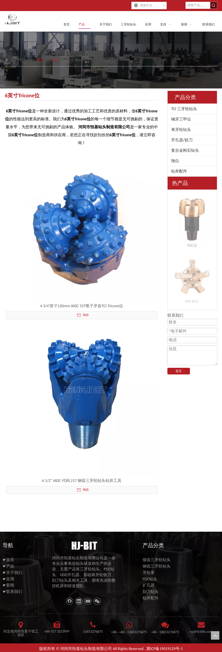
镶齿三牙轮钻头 (156, 559)
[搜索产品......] (198, 5)
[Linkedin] (78, 601)
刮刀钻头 (151, 591)
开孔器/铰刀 (182, 140)
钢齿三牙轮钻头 (156, 566)
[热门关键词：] (213, 5)
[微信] (97, 601)
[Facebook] (69, 601)
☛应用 (8, 579)
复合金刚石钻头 (185, 150)
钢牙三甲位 (181, 119)
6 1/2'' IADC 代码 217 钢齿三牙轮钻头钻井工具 (82, 480)
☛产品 (8, 566)
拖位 (175, 160)
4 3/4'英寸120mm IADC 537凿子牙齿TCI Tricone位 (81, 306)
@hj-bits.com (203, 631)
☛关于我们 (12, 572)
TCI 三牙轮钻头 (184, 108)
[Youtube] (88, 601)
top (215, 635)
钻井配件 (179, 171)
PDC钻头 (150, 579)
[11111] (84, 545)
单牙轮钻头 (181, 129)
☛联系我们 (12, 591)
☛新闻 (8, 585)
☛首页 (8, 559)
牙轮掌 (149, 572)
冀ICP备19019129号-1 (164, 648)
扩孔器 (149, 585)
